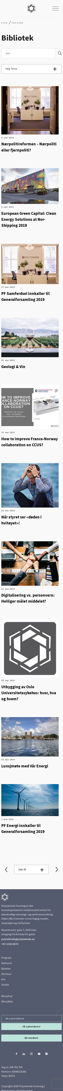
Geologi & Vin (13, 366)
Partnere (6, 974)
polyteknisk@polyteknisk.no (18, 939)
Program (6, 957)
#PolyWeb (7, 1001)
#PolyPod (6, 996)
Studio (5, 984)
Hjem (4, 23)
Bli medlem (31, 1038)
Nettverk (6, 963)
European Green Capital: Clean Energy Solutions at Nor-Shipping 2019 (28, 219)
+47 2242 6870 (9, 944)
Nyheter (6, 968)
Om (3, 979)
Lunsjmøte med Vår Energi (24, 766)
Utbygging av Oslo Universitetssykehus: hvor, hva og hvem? (28, 693)
